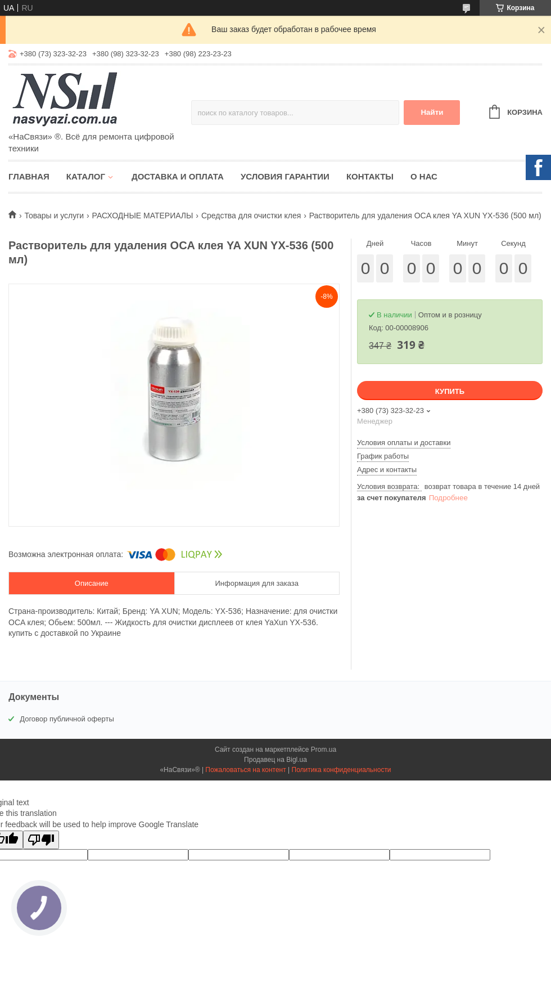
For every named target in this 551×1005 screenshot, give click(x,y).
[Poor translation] (41, 840)
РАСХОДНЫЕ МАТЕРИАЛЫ (142, 215)
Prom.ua (323, 749)
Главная (28, 176)
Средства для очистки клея (251, 215)
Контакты (370, 176)
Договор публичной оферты (67, 719)
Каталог (85, 176)
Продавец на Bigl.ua (275, 760)
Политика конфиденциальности (341, 770)
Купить (449, 391)
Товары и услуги (54, 215)
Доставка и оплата (178, 176)
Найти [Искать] (432, 112)
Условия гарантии (285, 176)
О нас (423, 176)
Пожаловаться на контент (245, 770)
